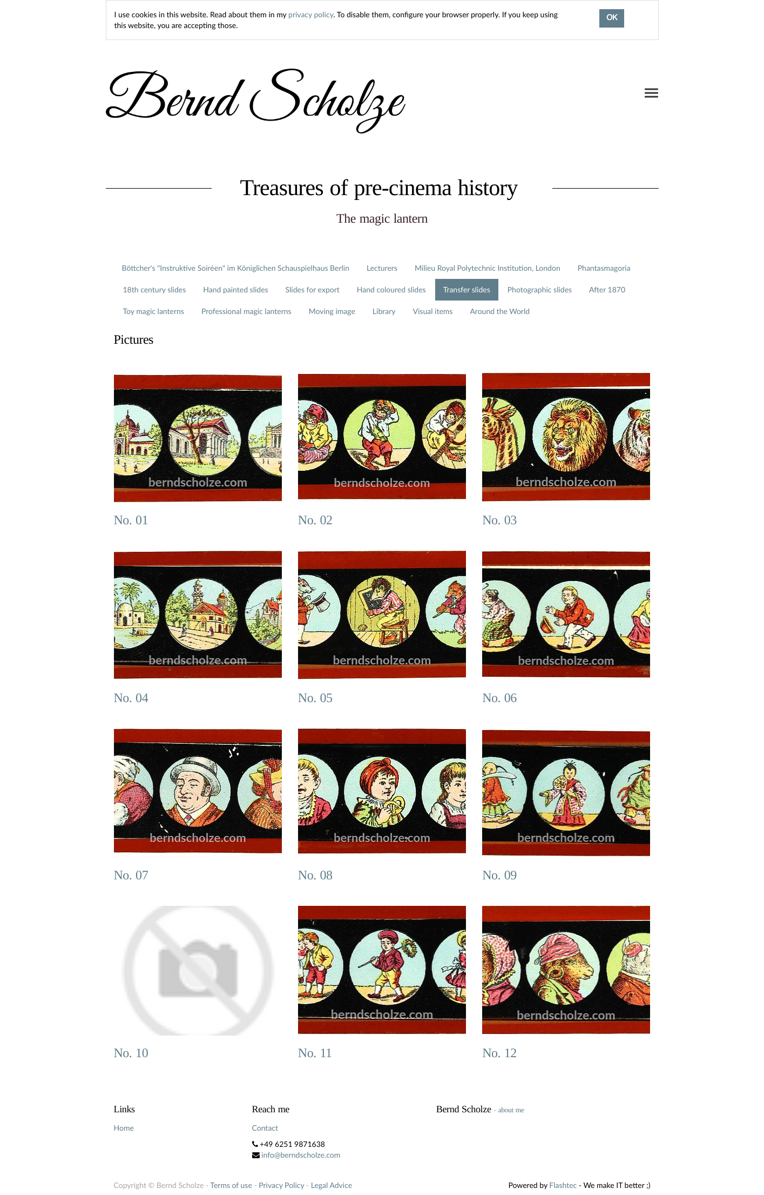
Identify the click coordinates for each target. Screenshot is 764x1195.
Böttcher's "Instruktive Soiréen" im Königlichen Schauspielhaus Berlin (236, 267)
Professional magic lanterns (246, 311)
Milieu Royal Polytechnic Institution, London (487, 267)
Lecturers (382, 267)
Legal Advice (331, 1185)
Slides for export (313, 289)
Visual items (433, 311)
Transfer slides (466, 289)
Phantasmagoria (604, 267)
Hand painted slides (235, 289)
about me (511, 1110)
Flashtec (563, 1185)
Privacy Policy (281, 1185)
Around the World (500, 311)
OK (611, 18)
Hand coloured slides (391, 289)
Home (124, 1127)
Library (384, 311)
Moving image (332, 311)
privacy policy (310, 14)
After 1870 (607, 289)
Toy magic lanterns (153, 311)
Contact (265, 1127)
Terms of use (231, 1185)
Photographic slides (540, 289)
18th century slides (154, 289)
